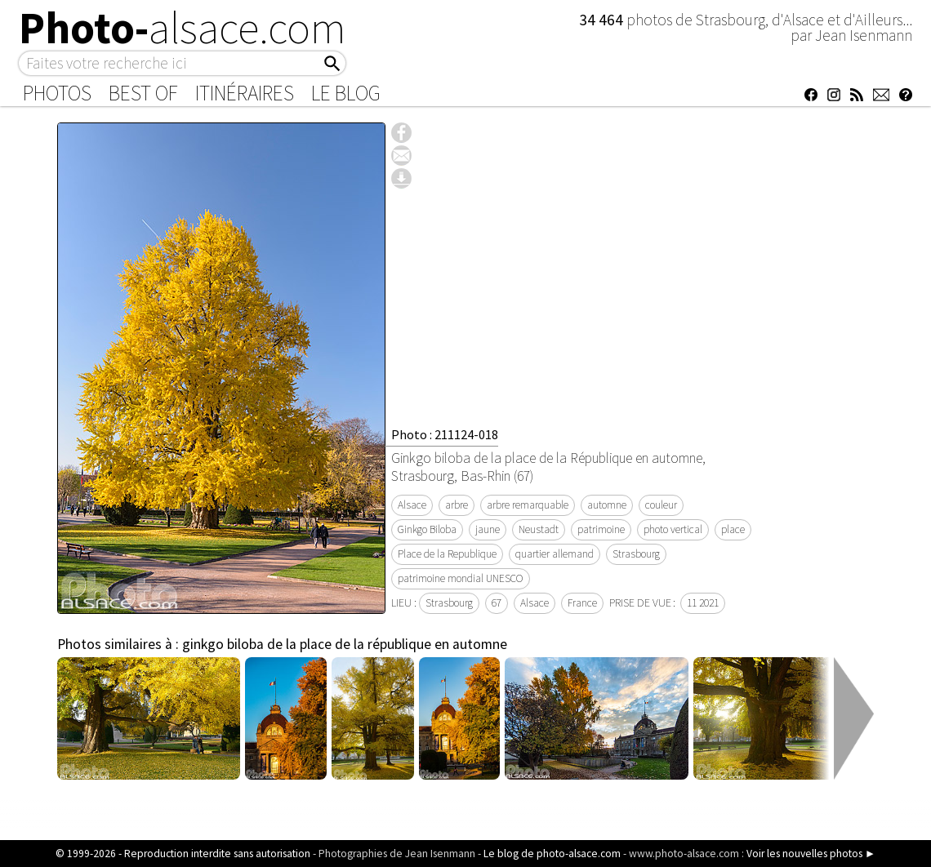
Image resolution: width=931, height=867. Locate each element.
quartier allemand (554, 554)
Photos (57, 93)
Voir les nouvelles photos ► (810, 853)
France (582, 603)
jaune (487, 529)
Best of (143, 93)
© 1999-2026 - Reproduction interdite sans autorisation (183, 853)
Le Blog (346, 93)
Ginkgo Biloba (427, 529)
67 (496, 603)
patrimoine (601, 529)
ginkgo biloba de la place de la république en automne (344, 644)
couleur (661, 505)
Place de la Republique (447, 554)
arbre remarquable (527, 505)
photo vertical (673, 529)
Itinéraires (244, 93)
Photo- (182, 28)
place (733, 529)
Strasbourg (636, 554)
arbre (456, 505)
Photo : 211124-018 (444, 434)
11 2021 (703, 603)
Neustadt (539, 529)
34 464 (602, 19)
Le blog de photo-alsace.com (552, 853)
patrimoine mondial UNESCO (460, 578)
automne (606, 505)
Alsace (412, 505)
